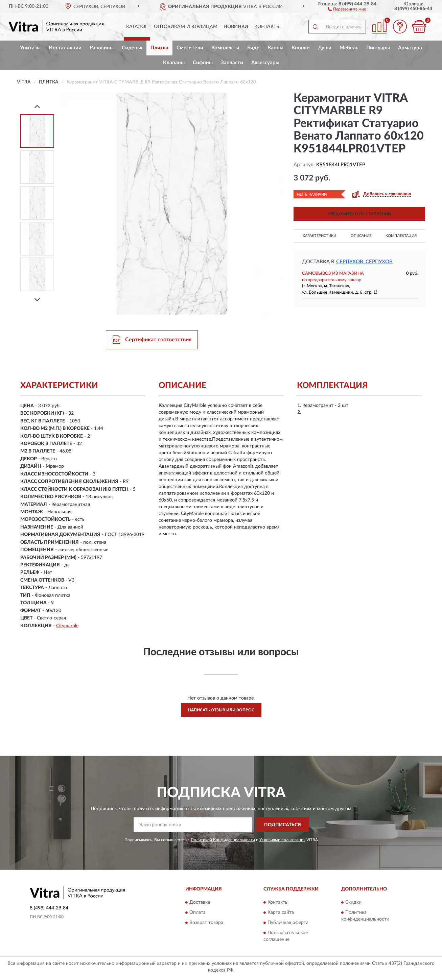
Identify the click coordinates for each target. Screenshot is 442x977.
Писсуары (378, 47)
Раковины (102, 47)
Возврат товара (206, 922)
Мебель (349, 47)
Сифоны (203, 62)
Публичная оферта (287, 922)
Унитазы (30, 47)
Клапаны (174, 62)
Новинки (236, 26)
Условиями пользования (282, 840)
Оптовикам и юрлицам (185, 26)
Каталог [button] (137, 26)
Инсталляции (65, 47)
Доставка (199, 902)
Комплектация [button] (401, 236)
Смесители (190, 47)
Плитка (159, 47)
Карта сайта (280, 912)
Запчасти (232, 62)
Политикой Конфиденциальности (223, 840)
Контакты (267, 26)
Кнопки (301, 47)
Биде (253, 47)
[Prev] (37, 106)
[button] (347, 9)
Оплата (197, 912)
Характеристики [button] (319, 236)
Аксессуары (265, 62)
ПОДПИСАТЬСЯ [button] (282, 825)
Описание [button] (361, 236)
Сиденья (132, 47)
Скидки (353, 902)
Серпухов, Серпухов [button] (364, 261)
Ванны (275, 47)
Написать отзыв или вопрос (221, 710)
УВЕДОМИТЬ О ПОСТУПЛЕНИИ (359, 214)
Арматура (410, 47)
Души (324, 47)
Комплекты (225, 47)
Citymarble (67, 626)
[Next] (37, 299)
